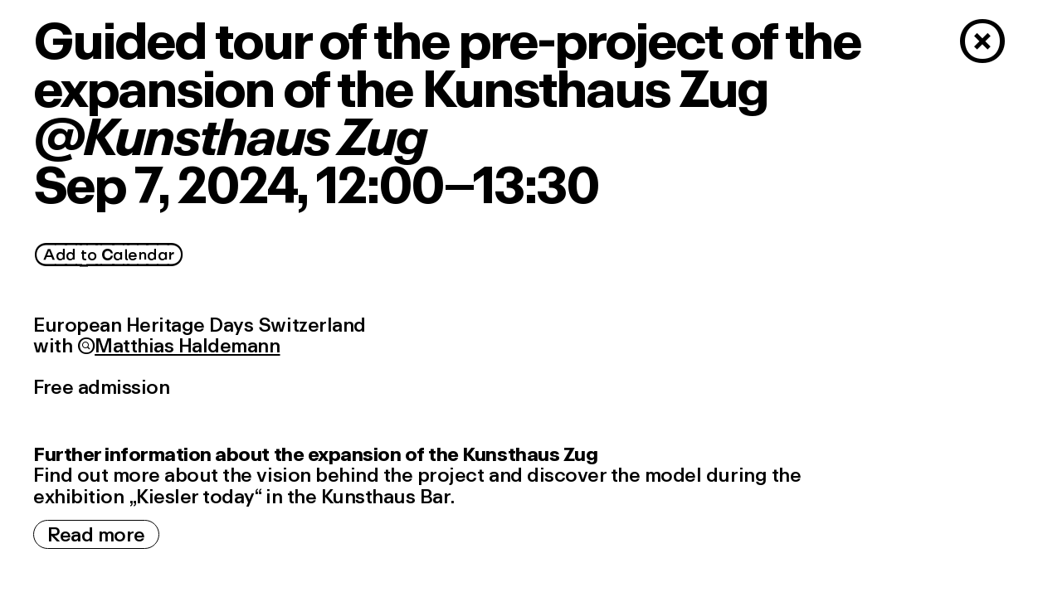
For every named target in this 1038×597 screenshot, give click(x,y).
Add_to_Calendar (108, 255)
